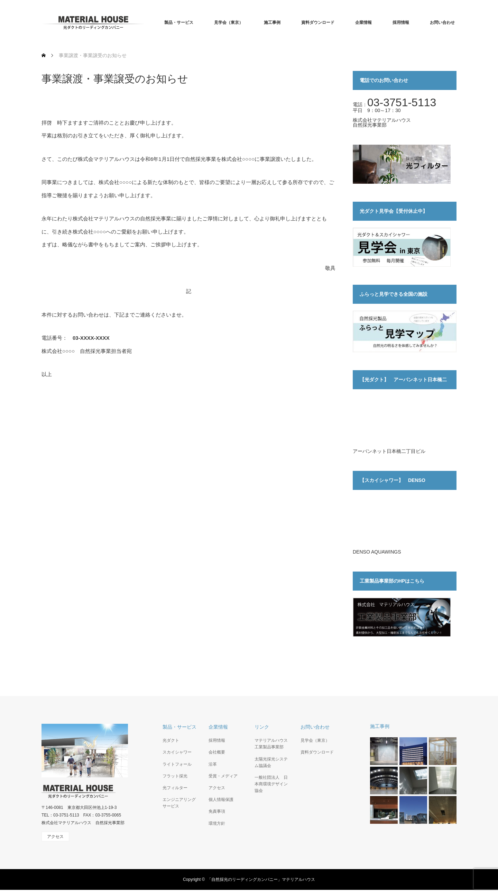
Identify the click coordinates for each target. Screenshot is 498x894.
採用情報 (401, 22)
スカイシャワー (177, 752)
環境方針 (217, 823)
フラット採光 (175, 776)
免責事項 (217, 811)
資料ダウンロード (317, 22)
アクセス (217, 787)
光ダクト (171, 740)
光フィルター (175, 787)
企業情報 (363, 22)
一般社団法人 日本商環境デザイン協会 (271, 784)
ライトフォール (177, 764)
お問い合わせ (442, 22)
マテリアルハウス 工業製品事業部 (272, 743)
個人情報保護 (221, 799)
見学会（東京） (228, 22)
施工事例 (272, 22)
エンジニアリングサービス (179, 803)
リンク (262, 727)
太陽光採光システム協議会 (271, 762)
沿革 (213, 764)
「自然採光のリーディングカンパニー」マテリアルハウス (261, 879)
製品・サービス (178, 22)
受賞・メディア (223, 776)
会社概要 (217, 752)
